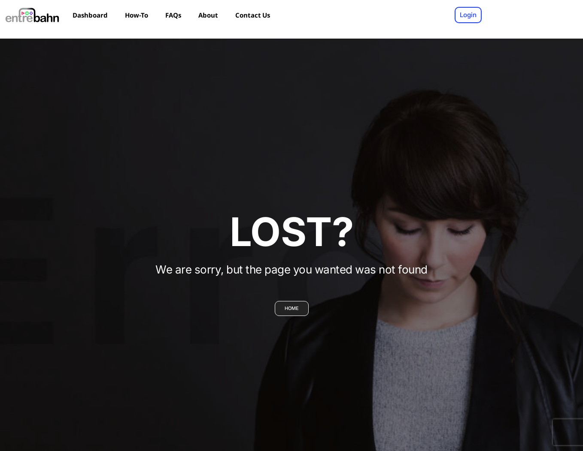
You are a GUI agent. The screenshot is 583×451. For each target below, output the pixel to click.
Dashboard (90, 15)
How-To (136, 15)
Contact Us (252, 15)
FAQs (173, 15)
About (208, 15)
